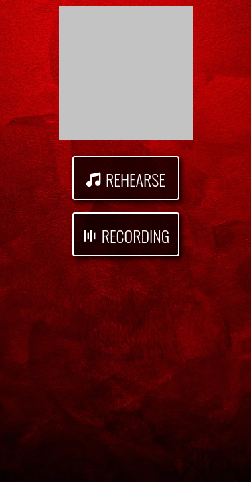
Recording (135, 236)
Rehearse (135, 179)
